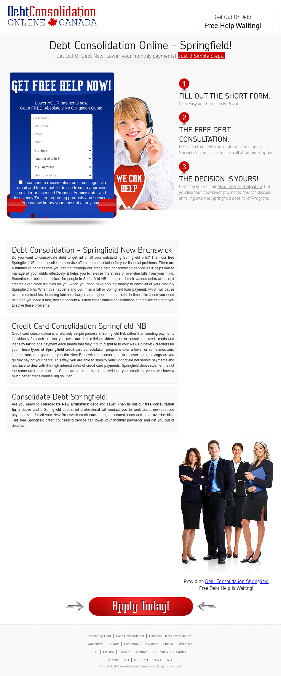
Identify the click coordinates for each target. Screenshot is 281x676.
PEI (126, 660)
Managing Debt (100, 636)
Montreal (142, 652)
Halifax (181, 652)
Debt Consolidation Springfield (237, 581)
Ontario (108, 652)
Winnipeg (186, 644)
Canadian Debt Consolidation (170, 636)
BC (95, 652)
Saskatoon (151, 644)
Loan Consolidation (130, 636)
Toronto (124, 652)
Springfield (54, 349)
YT (146, 660)
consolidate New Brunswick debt (69, 404)
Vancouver (94, 644)
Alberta (113, 660)
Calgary (113, 644)
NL (136, 660)
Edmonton (131, 644)
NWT (158, 660)
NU (169, 660)
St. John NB (162, 652)
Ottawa (168, 644)
